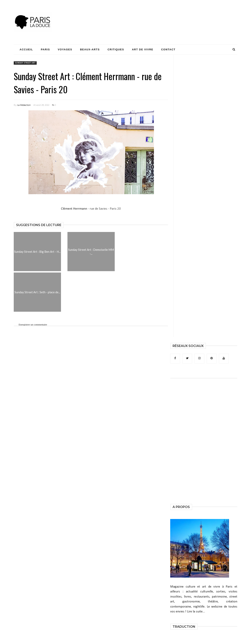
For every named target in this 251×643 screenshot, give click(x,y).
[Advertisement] (166, 15)
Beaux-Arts (90, 49)
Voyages (65, 49)
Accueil (26, 49)
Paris (45, 49)
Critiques (115, 49)
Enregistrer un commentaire (33, 324)
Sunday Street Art (25, 63)
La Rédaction (24, 105)
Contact (168, 49)
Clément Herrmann (74, 208)
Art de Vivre (142, 49)
